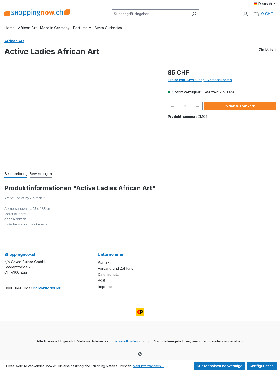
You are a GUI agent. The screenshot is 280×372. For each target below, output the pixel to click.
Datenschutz (108, 274)
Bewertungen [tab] (41, 173)
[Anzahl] (185, 106)
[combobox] (150, 13)
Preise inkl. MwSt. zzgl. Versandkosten (200, 80)
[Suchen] (194, 13)
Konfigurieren (262, 366)
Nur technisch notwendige (219, 366)
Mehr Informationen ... (148, 366)
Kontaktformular (46, 288)
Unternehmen (111, 254)
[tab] (15, 174)
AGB (101, 280)
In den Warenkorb (240, 106)
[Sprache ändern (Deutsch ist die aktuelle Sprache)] (265, 3)
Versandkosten (125, 341)
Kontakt (104, 262)
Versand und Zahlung (115, 268)
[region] (81, 115)
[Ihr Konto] (245, 13)
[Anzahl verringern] (172, 106)
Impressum (107, 287)
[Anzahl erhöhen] (198, 106)
